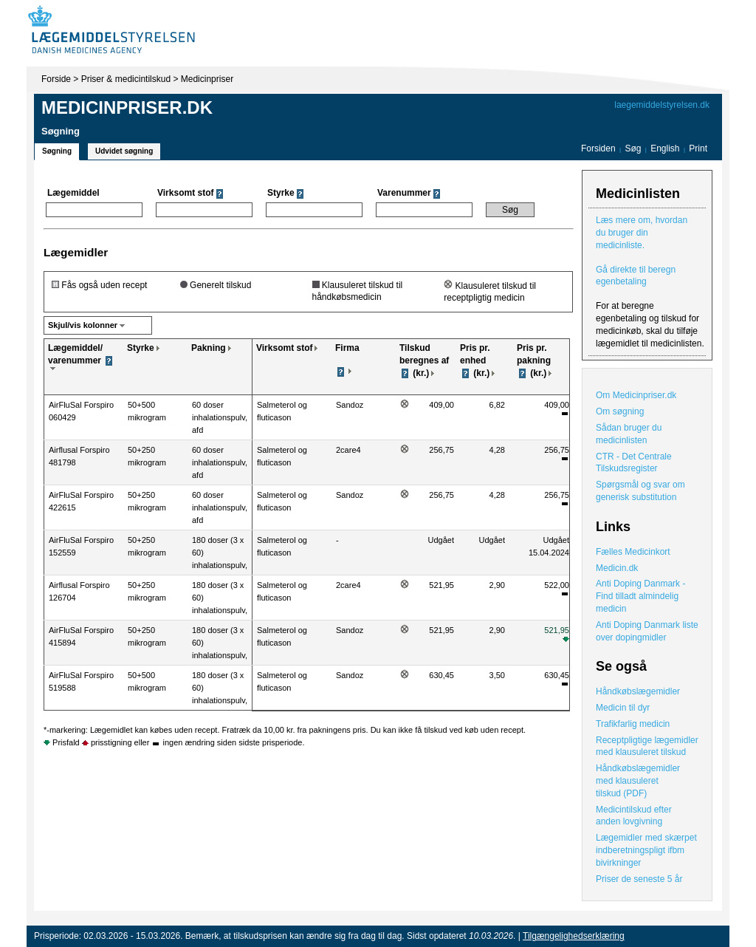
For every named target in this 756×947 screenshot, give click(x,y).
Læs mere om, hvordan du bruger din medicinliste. (641, 232)
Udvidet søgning (124, 151)
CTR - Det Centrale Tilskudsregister (634, 462)
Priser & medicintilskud (126, 79)
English (666, 148)
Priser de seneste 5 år (639, 879)
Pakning (208, 348)
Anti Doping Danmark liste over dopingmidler (647, 631)
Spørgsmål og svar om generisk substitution (640, 490)
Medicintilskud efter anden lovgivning (634, 815)
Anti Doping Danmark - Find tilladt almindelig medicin (640, 596)
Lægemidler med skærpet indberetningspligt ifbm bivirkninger (646, 850)
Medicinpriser (207, 79)
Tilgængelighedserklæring (574, 936)
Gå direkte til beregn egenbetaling (636, 275)
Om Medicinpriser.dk (636, 395)
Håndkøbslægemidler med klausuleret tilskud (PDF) (638, 781)
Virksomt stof (284, 348)
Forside (56, 79)
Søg (633, 148)
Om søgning (620, 411)
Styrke (140, 348)
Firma (347, 348)
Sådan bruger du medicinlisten (629, 434)
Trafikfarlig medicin (633, 724)
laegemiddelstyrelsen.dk (661, 105)
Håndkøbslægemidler (638, 691)
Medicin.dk (617, 568)
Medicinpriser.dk (127, 107)
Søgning (57, 151)
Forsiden (598, 148)
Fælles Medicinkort (633, 552)
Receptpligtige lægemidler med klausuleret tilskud (647, 746)
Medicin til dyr (623, 707)
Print (698, 148)
